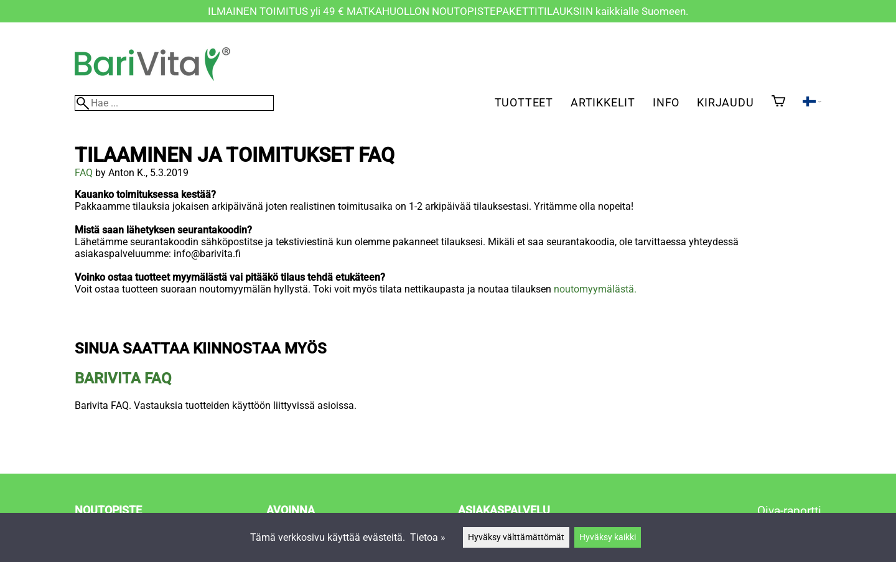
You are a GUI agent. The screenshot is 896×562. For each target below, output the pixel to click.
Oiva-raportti (789, 510)
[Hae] (174, 103)
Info (666, 102)
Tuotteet (524, 102)
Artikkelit (603, 102)
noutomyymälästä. (595, 289)
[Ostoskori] (778, 102)
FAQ (84, 173)
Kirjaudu (725, 102)
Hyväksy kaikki (607, 537)
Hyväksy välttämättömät (516, 537)
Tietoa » (428, 537)
